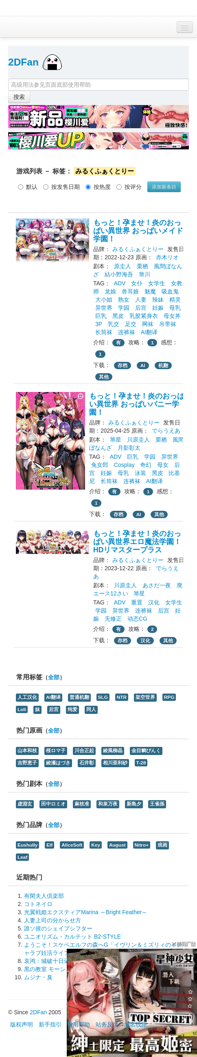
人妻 (141, 299)
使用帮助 (78, 1024)
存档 (122, 365)
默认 (27, 187)
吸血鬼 (170, 291)
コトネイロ (38, 904)
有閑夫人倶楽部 (44, 896)
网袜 (147, 324)
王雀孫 (157, 804)
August (117, 845)
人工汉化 (27, 697)
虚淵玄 (25, 804)
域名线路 (135, 1024)
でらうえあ (166, 430)
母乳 (175, 307)
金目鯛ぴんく (146, 750)
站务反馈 (107, 1024)
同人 (91, 709)
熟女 (123, 299)
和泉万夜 (108, 804)
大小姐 (103, 299)
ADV (120, 283)
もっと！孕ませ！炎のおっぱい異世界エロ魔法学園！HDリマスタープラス (137, 542)
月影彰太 (129, 447)
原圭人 (122, 266)
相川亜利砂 (115, 763)
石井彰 (86, 763)
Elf (49, 845)
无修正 (113, 618)
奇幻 (145, 465)
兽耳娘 (130, 291)
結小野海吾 (119, 274)
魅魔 (150, 291)
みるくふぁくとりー (138, 249)
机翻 (163, 365)
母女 (163, 465)
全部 (53, 677)
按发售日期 (61, 187)
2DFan (23, 62)
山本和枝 (27, 750)
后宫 (141, 307)
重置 (136, 602)
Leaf (22, 857)
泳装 (140, 473)
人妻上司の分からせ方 (52, 920)
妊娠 (158, 307)
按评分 (129, 187)
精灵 (175, 299)
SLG (103, 697)
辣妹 (158, 299)
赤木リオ (167, 257)
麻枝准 (81, 804)
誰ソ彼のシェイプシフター (58, 928)
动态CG (137, 618)
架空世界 (145, 697)
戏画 (162, 845)
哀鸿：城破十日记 (47, 961)
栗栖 (142, 266)
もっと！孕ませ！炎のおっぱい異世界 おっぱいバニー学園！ (136, 404)
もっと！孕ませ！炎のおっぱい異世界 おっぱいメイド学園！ (138, 231)
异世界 (103, 307)
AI (142, 365)
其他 (104, 377)
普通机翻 (79, 697)
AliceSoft (71, 845)
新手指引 (50, 1024)
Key (95, 845)
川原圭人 (138, 439)
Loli (22, 709)
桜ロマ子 (56, 750)
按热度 (98, 187)
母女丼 (172, 316)
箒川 (144, 274)
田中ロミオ (53, 804)
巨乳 (101, 316)
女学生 (156, 283)
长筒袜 (103, 332)
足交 (130, 324)
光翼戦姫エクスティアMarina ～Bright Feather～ (85, 912)
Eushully (27, 845)
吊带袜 (167, 324)
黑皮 (118, 316)
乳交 (113, 324)
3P (98, 324)
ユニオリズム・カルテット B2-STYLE (72, 936)
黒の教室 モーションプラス (59, 969)
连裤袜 (126, 332)
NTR (122, 697)
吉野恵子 (27, 763)
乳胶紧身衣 (143, 316)
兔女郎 (99, 465)
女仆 (136, 283)
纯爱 (72, 709)
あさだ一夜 (156, 585)
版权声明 (21, 1024)
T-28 (141, 763)
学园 (123, 307)
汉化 (154, 602)
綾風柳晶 (113, 750)
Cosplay (124, 465)
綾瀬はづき (58, 763)
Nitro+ (142, 845)
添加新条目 (164, 187)
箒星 (115, 439)
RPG (169, 697)
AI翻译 (149, 332)
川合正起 (84, 750)
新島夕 (134, 804)
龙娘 (110, 291)
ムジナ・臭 (38, 977)
